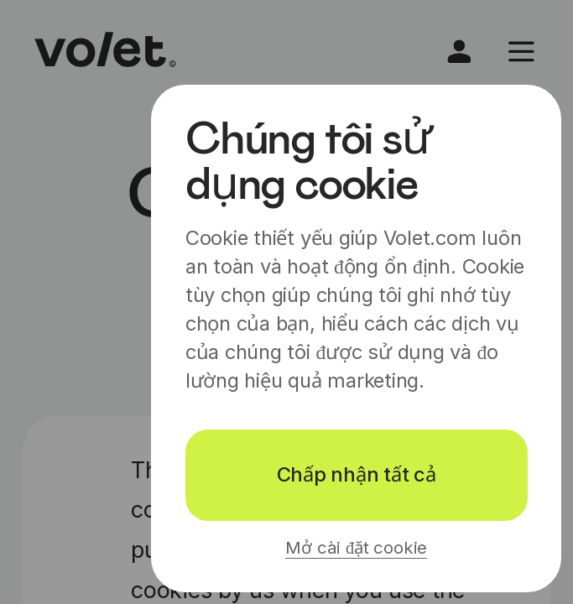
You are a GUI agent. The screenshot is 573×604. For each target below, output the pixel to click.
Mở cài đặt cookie (356, 548)
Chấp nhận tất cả (356, 474)
